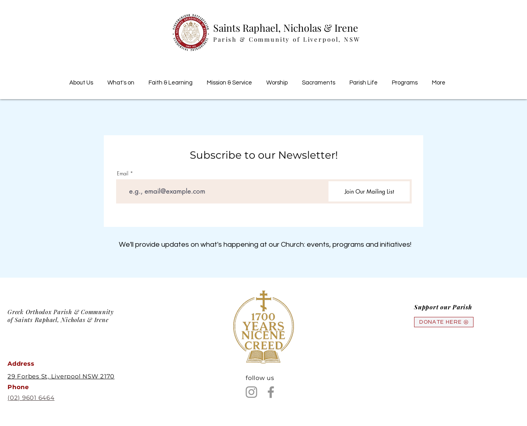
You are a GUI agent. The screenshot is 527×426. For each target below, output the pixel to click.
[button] (170, 79)
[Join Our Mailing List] (369, 191)
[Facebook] (271, 392)
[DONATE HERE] (444, 322)
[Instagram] (251, 392)
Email (122, 173)
